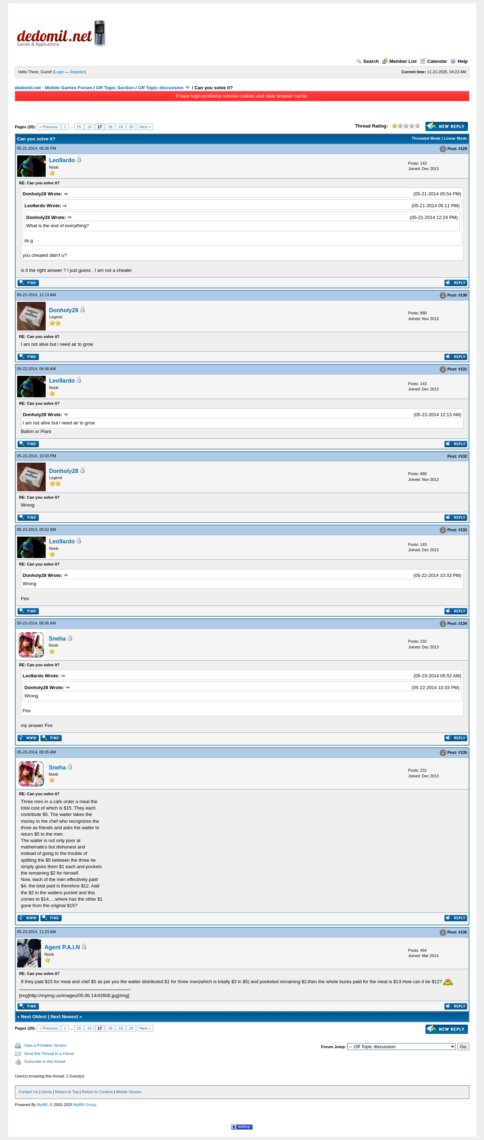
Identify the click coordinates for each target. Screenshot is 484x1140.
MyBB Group (85, 1104)
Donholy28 (64, 310)
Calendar (433, 61)
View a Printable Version (45, 1045)
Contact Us (28, 1092)
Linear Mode (455, 138)
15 (79, 127)
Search (367, 61)
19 (121, 127)
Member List (399, 61)
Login (59, 72)
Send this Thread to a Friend (49, 1053)
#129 (462, 148)
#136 (462, 932)
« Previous (48, 127)
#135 (462, 752)
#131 (462, 369)
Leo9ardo (62, 160)
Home (46, 1092)
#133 (462, 530)
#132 (462, 456)
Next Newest (64, 1016)
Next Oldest (33, 1016)
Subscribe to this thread (45, 1061)
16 (89, 127)
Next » (145, 127)
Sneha (57, 639)
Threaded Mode (426, 138)
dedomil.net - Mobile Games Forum (53, 87)
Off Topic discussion (161, 87)
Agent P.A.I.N (62, 947)
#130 (462, 295)
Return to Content (97, 1092)
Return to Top (67, 1092)
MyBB (42, 1104)
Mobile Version (129, 1092)
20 (131, 127)
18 (110, 127)
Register (77, 72)
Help (459, 61)
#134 (462, 623)
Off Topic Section (115, 87)
